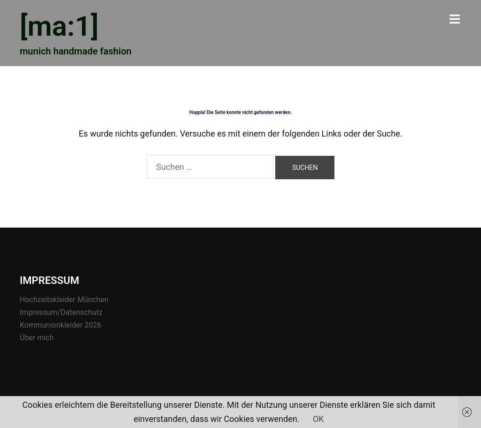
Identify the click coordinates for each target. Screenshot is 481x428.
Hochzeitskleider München (64, 299)
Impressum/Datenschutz (61, 312)
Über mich (37, 337)
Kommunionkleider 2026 (60, 325)
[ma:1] (59, 26)
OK (318, 419)
